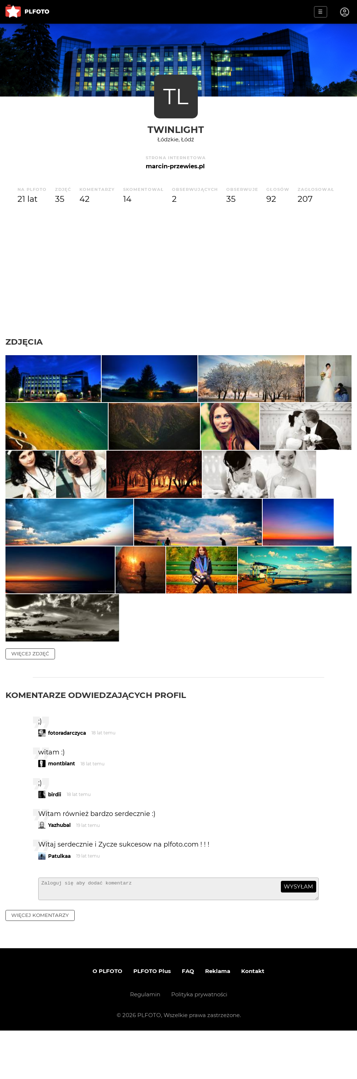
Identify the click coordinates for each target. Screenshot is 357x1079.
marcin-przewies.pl (175, 166)
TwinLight (176, 129)
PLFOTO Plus (152, 1019)
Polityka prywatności (199, 1042)
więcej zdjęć (30, 699)
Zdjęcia (24, 342)
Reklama (217, 1019)
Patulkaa (59, 901)
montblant (61, 809)
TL (175, 96)
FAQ (188, 1019)
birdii (54, 840)
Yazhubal (59, 870)
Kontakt (252, 1019)
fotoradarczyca (67, 778)
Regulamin (145, 1042)
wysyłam (298, 931)
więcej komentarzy (40, 963)
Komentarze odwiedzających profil (95, 740)
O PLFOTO (107, 1019)
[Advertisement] (178, 271)
